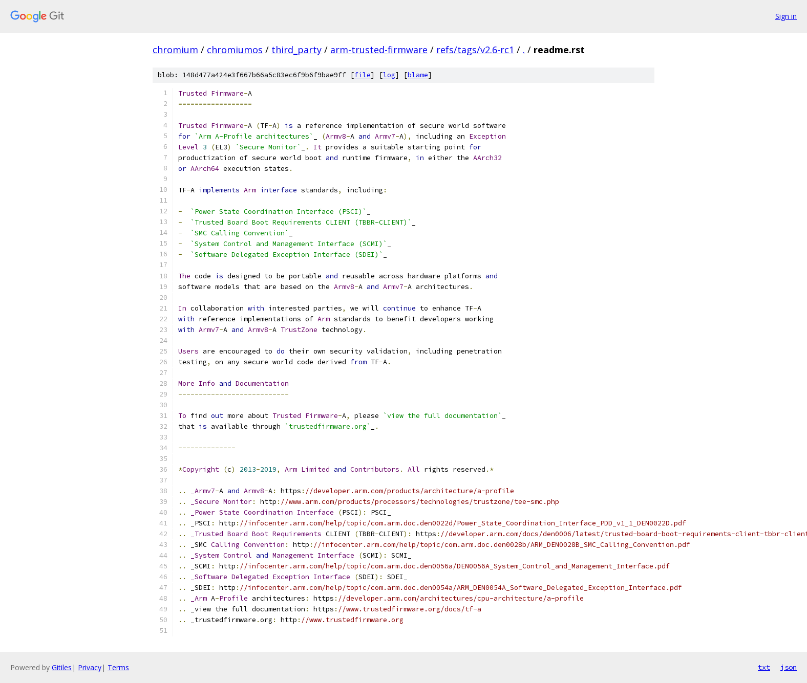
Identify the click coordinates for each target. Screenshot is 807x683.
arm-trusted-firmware (379, 49)
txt (764, 667)
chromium (175, 49)
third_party (296, 49)
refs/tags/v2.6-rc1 (475, 49)
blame (418, 75)
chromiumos (235, 49)
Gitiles (62, 667)
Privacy (89, 667)
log (389, 75)
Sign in (786, 16)
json (788, 667)
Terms (118, 667)
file (362, 75)
